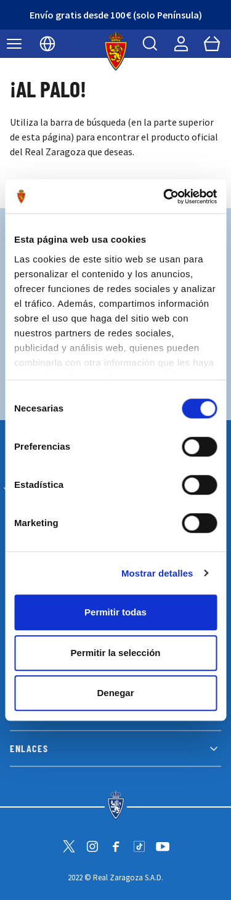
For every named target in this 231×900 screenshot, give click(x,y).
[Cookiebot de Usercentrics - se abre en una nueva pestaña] (164, 197)
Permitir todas (115, 612)
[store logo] (115, 51)
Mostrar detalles (157, 573)
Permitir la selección (116, 652)
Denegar (115, 692)
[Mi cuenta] (181, 43)
